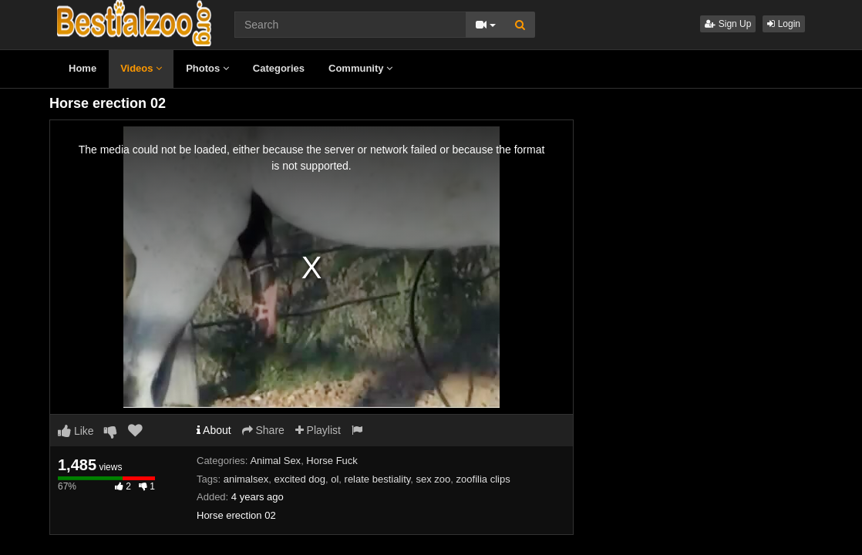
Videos (141, 68)
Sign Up (728, 23)
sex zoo (433, 479)
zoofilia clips (483, 479)
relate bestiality (378, 479)
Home (82, 68)
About (214, 430)
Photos (207, 68)
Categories (279, 68)
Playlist (318, 430)
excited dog (299, 479)
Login (783, 23)
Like (76, 431)
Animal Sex (275, 460)
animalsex (246, 479)
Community (360, 68)
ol (334, 479)
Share (263, 430)
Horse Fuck (331, 460)
